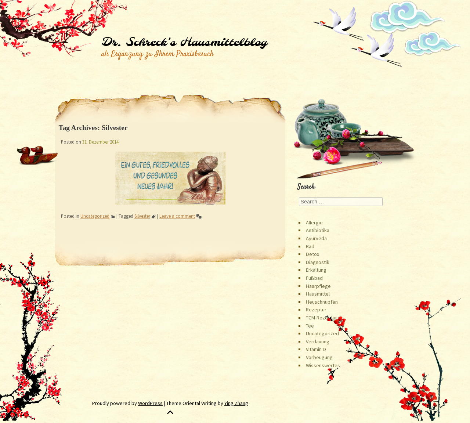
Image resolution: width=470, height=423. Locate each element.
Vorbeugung (319, 357)
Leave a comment (177, 216)
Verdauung (317, 341)
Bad (310, 246)
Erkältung (316, 270)
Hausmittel (318, 293)
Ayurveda (316, 238)
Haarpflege (318, 286)
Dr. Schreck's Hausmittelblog (184, 42)
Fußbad (314, 278)
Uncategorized (94, 216)
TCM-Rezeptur (321, 317)
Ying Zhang (236, 403)
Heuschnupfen (322, 302)
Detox (312, 254)
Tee (310, 325)
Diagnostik (317, 262)
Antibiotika (317, 230)
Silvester (142, 216)
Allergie (314, 222)
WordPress (150, 403)
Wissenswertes (323, 365)
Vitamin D (316, 349)
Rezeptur (316, 309)
